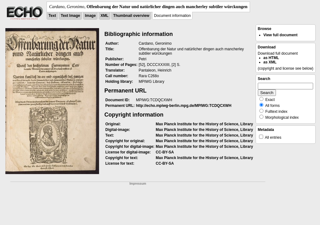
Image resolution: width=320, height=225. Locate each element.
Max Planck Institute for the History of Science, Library (204, 124)
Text (52, 15)
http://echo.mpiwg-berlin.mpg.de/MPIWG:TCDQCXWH (183, 105)
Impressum (137, 183)
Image (90, 15)
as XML (270, 62)
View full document (280, 35)
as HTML (271, 58)
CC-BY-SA (165, 152)
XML (104, 15)
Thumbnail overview (131, 15)
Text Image (70, 15)
